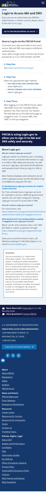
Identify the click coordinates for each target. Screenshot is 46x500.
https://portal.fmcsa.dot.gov (21, 68)
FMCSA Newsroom (10, 396)
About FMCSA (8, 373)
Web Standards (9, 482)
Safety (4, 381)
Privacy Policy (8, 466)
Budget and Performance (13, 443)
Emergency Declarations (13, 404)
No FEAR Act (7, 459)
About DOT (7, 440)
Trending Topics (9, 431)
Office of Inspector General (14, 463)
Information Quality (11, 455)
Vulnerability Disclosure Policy (15, 470)
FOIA (4, 451)
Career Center (8, 412)
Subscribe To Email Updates (17, 346)
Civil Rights (7, 447)
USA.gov (5, 474)
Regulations (7, 377)
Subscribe (27, 308)
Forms (5, 424)
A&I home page (15, 23)
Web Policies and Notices (13, 478)
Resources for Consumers (13, 420)
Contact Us (7, 428)
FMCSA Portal (8, 388)
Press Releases (8, 400)
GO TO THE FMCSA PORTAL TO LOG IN (19, 31)
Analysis (5, 384)
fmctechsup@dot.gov (16, 244)
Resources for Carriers (12, 416)
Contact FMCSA (29, 314)
